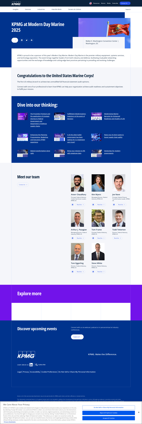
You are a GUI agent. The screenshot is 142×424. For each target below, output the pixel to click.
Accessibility (35, 372)
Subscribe (115, 3)
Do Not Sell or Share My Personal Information (77, 372)
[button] (90, 3)
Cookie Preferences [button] (49, 372)
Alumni (103, 3)
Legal (19, 372)
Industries (41, 9)
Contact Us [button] (22, 185)
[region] (71, 412)
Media (109, 3)
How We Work (56, 9)
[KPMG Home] (16, 3)
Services (28, 9)
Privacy (26, 372)
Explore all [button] (76, 337)
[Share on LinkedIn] (22, 40)
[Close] (138, 412)
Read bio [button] (79, 204)
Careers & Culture (74, 9)
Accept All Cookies (109, 418)
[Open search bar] (127, 9)
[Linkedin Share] (31, 364)
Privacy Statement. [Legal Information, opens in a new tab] (10, 422)
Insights (15, 9)
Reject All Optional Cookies (108, 413)
